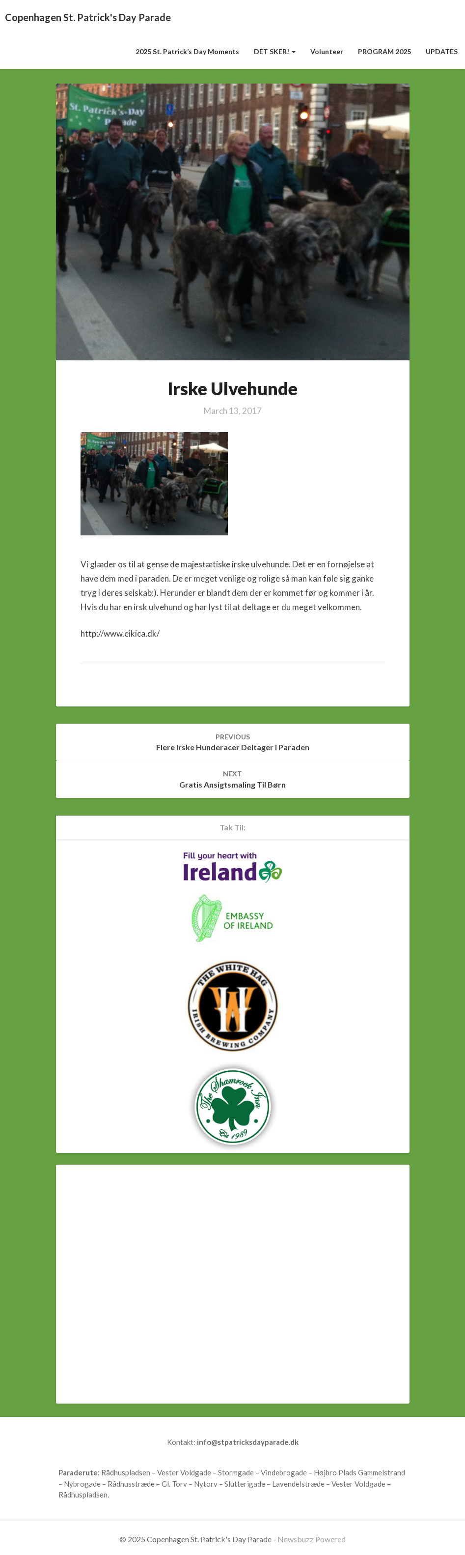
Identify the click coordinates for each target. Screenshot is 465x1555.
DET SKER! (275, 51)
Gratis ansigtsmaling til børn (232, 779)
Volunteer (326, 51)
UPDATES (442, 51)
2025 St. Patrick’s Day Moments (187, 51)
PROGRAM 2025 (384, 51)
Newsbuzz (295, 1539)
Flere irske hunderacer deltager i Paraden (232, 742)
